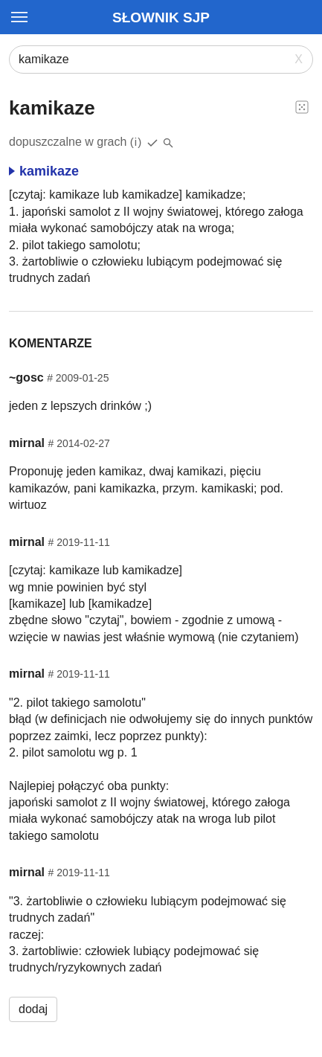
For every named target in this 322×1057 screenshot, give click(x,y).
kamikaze (44, 171)
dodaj (33, 1009)
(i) (136, 141)
